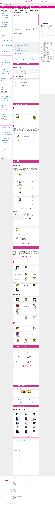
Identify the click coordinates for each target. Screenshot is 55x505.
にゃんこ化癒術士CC (35, 311)
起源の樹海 (15, 59)
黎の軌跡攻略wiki (13, 492)
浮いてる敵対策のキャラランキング (6, 67)
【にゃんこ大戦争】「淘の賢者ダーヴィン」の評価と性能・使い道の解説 (47, 55)
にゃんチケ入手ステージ (4, 116)
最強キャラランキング (17, 258)
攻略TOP (3, 6)
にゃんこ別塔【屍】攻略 (4, 22)
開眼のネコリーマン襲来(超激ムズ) (6, 94)
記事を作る (42, 1)
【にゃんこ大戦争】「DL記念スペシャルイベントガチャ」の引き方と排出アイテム (47, 61)
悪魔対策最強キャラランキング (26, 256)
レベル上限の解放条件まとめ (5, 132)
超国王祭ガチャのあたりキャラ (5, 38)
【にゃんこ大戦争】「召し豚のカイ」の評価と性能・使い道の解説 (47, 45)
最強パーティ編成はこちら (26, 208)
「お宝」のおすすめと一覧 (5, 138)
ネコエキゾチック (19, 195)
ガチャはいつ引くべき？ (4, 35)
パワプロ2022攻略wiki (13, 490)
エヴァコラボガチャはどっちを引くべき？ (20, 440)
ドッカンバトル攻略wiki (14, 484)
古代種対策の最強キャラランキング (6, 78)
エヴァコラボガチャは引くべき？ (26, 436)
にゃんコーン (26, 328)
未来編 (2, 87)
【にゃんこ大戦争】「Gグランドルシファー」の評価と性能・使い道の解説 (47, 51)
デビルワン (17, 71)
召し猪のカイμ (34, 334)
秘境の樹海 (32, 59)
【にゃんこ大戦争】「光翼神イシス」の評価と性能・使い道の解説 (47, 49)
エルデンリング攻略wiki (14, 499)
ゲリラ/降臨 (27, 6)
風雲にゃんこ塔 (3, 112)
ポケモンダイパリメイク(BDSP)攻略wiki (16, 478)
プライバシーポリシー (27, 482)
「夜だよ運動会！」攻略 (4, 98)
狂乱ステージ (3, 103)
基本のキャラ (3, 158)
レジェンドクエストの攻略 (5, 100)
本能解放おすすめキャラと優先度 (26, 243)
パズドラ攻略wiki (13, 482)
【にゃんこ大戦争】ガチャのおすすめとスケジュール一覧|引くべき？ (49, 26)
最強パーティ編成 (3, 60)
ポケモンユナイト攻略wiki (14, 491)
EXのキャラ (2, 156)
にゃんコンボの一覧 (4, 142)
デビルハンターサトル (20, 197)
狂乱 (33, 6)
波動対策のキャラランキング (5, 73)
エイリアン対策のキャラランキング (6, 76)
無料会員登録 (47, 1)
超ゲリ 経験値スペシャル (5, 114)
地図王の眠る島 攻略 (4, 26)
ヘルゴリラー (17, 73)
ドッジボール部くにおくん (26, 136)
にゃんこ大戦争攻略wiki (14, 485)
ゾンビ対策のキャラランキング (5, 69)
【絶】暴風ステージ (4, 109)
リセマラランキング (20, 399)
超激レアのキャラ (3, 151)
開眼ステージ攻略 (32, 402)
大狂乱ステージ (20, 402)
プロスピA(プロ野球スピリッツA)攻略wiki (16, 496)
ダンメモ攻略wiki (13, 498)
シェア (14, 36)
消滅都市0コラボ (3, 121)
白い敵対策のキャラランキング (5, 62)
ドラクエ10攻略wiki (13, 497)
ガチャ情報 (21, 6)
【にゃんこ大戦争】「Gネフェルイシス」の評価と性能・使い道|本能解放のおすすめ (47, 47)
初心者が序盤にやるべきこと (5, 127)
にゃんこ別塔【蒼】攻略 (4, 17)
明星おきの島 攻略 (3, 29)
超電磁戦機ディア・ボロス (17, 279)
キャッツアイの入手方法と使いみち (6, 134)
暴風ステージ (3, 107)
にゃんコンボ (46, 6)
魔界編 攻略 (2, 13)
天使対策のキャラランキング (5, 71)
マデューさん (17, 82)
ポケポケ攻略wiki (13, 489)
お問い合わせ (26, 478)
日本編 (2, 85)
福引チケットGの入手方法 (5, 51)
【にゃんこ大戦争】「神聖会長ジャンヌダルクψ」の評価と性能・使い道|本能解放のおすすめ (47, 43)
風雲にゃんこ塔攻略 (4, 24)
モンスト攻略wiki (13, 483)
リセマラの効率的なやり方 (5, 130)
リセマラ (9, 6)
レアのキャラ (3, 154)
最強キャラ (15, 6)
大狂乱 (40, 6)
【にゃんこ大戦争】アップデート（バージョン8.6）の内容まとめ (49, 28)
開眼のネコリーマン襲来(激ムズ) (6, 96)
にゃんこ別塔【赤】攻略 (4, 15)
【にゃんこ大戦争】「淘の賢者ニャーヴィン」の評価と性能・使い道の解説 (47, 53)
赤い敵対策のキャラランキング (5, 64)
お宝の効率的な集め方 (4, 140)
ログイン (51, 1)
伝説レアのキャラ (3, 149)
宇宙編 (2, 89)
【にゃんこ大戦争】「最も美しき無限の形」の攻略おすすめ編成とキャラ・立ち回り (47, 57)
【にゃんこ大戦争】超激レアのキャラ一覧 (49, 31)
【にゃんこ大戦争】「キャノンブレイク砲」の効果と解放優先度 (47, 59)
